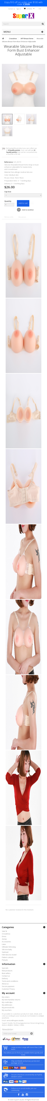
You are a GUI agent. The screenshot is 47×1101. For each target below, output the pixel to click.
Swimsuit (5, 952)
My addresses (7, 1005)
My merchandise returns (11, 1000)
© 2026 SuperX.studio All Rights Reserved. (23, 1100)
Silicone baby (7, 949)
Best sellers (6, 973)
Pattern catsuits (7, 957)
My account (8, 993)
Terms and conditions (10, 981)
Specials (5, 968)
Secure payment (8, 986)
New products (7, 971)
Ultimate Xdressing (9, 947)
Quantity (7, 201)
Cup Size (8, 192)
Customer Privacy (8, 989)
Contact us (11, 9)
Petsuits (5, 960)
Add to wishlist (27, 210)
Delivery (5, 978)
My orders (5, 997)
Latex (4, 944)
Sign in (19, 9)
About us (5, 984)
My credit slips (7, 1002)
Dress (4, 936)
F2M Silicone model (9, 955)
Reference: (8, 162)
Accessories (6, 941)
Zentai (4, 939)
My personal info (8, 1007)
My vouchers (6, 1010)
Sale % (4, 931)
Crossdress (6, 934)
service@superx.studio (15, 1020)
